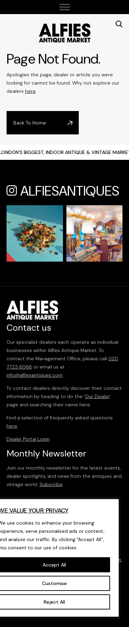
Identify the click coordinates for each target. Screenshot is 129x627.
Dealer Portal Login (28, 439)
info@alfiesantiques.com (35, 375)
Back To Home (29, 123)
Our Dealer (97, 396)
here (30, 91)
